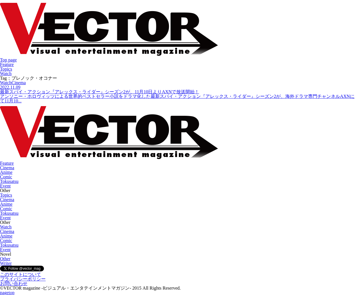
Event (5, 185)
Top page (8, 59)
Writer (6, 263)
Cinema (7, 167)
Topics (6, 69)
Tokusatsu (9, 181)
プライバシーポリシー (23, 279)
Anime (6, 172)
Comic (6, 176)
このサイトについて (20, 274)
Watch (5, 73)
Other (5, 258)
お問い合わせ (13, 283)
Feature (7, 64)
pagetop (7, 292)
